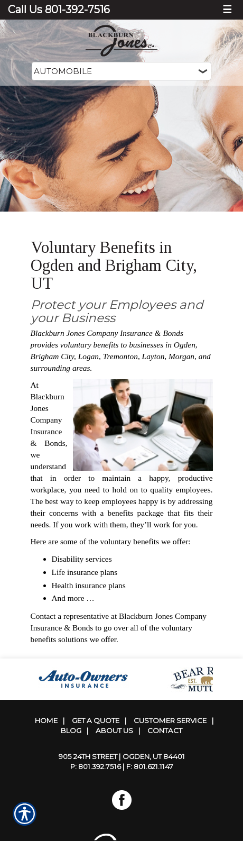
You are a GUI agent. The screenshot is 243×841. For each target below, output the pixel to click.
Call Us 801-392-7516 (59, 9)
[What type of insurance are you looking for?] (121, 71)
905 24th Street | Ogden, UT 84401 (122, 756)
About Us (114, 730)
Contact (164, 730)
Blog (71, 730)
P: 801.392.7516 (95, 766)
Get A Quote (95, 720)
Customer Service (170, 720)
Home (46, 720)
